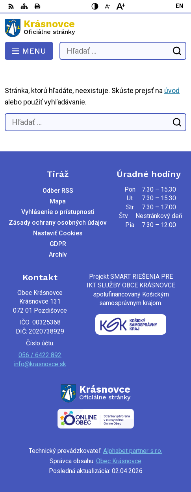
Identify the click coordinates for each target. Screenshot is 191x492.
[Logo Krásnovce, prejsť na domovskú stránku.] (95, 28)
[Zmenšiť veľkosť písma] (108, 6)
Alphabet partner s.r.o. (132, 451)
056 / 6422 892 (40, 355)
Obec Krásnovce (118, 461)
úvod (172, 90)
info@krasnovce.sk (40, 364)
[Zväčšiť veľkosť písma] (120, 6)
